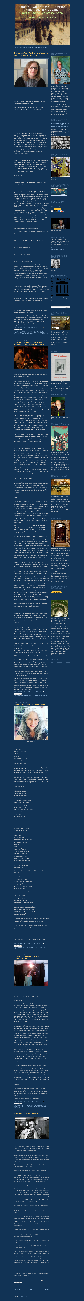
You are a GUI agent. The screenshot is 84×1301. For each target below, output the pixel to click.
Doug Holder (39, 1105)
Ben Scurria (21, 1105)
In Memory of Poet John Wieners (26, 1113)
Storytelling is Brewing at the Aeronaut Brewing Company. (28, 957)
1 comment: (37, 1280)
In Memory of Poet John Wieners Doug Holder (31, 1284)
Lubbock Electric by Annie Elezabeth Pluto (29, 704)
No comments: (38, 327)
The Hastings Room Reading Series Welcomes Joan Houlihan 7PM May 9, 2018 (31, 54)
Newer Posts (17, 1289)
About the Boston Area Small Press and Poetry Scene (33, 47)
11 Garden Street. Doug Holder (27, 331)
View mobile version (31, 1292)
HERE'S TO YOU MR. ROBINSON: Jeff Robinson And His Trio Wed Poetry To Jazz (29, 343)
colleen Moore (30, 1105)
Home (16, 47)
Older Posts (46, 1289)
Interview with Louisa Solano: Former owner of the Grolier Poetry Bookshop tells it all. (60, 125)
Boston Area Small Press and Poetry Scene (42, 8)
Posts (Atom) (24, 1296)
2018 (38, 331)
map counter (54, 196)
